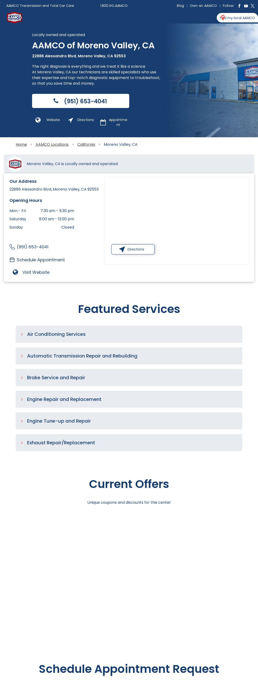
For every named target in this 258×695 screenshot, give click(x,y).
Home (21, 144)
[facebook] (239, 6)
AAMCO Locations (52, 144)
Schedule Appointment (41, 260)
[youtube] (246, 6)
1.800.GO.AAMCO (114, 5)
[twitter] (252, 6)
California (86, 144)
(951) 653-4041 (32, 247)
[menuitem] (181, 5)
